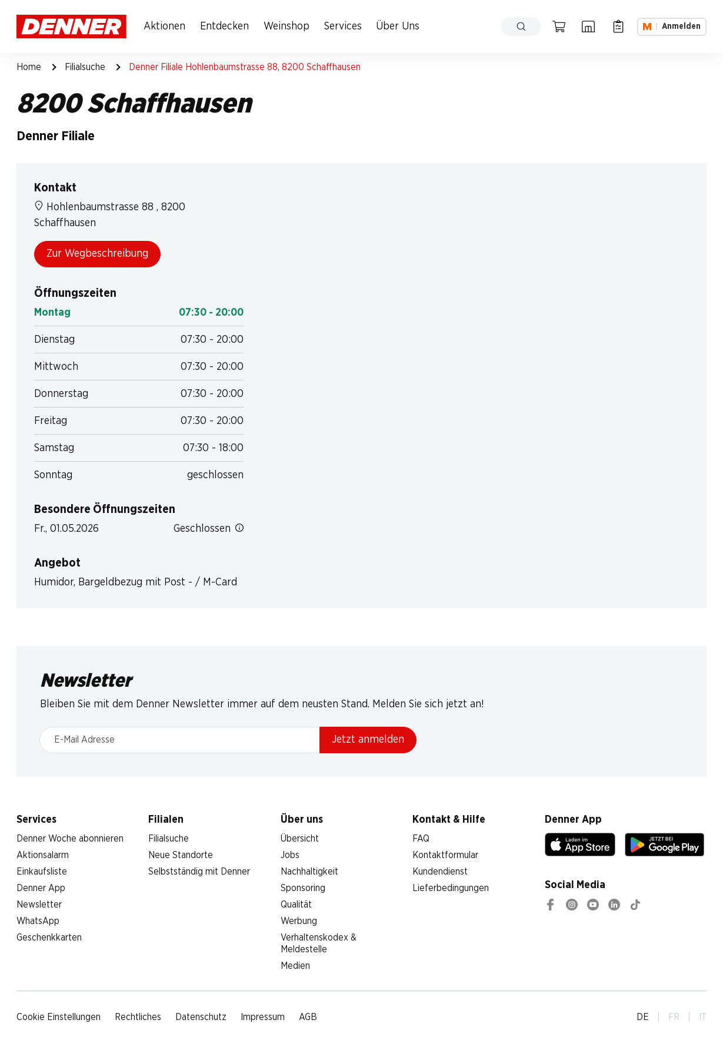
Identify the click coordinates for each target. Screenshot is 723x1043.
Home (28, 67)
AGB (308, 1017)
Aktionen (164, 26)
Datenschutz (200, 1017)
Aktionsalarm (42, 855)
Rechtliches (138, 1017)
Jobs (290, 855)
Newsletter (39, 904)
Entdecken (224, 26)
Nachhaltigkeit (309, 871)
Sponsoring (303, 888)
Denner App (40, 888)
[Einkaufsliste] (618, 26)
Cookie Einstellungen (58, 1017)
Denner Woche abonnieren (70, 838)
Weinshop (286, 26)
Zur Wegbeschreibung (97, 254)
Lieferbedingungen (450, 888)
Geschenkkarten (49, 937)
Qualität (296, 904)
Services (343, 26)
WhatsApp (37, 921)
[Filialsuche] (588, 26)
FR (673, 1017)
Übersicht (300, 838)
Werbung (299, 921)
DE (643, 1017)
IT (703, 1017)
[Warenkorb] (559, 26)
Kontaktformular (445, 855)
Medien (295, 966)
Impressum (263, 1017)
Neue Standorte (180, 855)
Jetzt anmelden (368, 739)
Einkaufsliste (41, 871)
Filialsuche (85, 67)
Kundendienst (440, 871)
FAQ (420, 838)
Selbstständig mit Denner (199, 871)
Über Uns (397, 26)
